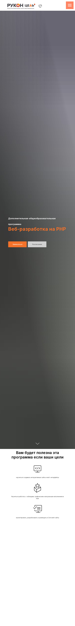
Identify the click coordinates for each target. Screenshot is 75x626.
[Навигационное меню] (70, 5)
